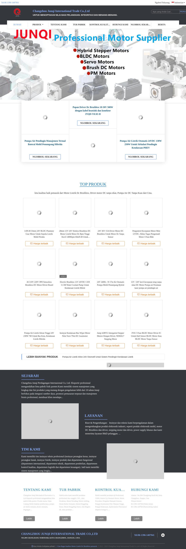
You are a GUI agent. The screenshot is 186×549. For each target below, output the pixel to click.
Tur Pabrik (79, 25)
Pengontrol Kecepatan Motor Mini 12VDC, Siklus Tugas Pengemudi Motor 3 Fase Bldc (146, 234)
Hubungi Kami (120, 25)
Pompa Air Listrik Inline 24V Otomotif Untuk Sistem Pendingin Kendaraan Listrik (97, 357)
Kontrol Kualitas (100, 25)
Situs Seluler (36, 546)
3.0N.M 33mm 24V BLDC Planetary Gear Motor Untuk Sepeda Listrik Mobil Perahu (39, 234)
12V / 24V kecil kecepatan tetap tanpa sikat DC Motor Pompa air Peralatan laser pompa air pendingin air (146, 285)
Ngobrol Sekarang (162, 3)
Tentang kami (59, 25)
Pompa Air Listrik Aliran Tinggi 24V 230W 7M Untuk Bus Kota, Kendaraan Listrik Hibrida (39, 336)
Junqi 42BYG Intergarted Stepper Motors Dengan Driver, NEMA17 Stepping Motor (110, 336)
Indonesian (180, 3)
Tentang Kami (37, 490)
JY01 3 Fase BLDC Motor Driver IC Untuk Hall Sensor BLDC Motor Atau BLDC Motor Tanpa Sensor (146, 336)
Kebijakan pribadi (48, 546)
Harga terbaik (39, 243)
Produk (38, 25)
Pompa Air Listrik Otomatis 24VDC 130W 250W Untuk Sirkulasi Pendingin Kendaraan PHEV (141, 144)
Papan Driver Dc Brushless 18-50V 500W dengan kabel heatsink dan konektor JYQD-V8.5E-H (93, 110)
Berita (161, 25)
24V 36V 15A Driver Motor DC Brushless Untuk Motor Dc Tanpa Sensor (110, 234)
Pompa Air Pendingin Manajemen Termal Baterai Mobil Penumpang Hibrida (45, 143)
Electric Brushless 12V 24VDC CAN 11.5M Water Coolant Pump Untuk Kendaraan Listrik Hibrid (75, 285)
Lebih (29, 518)
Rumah (17, 25)
